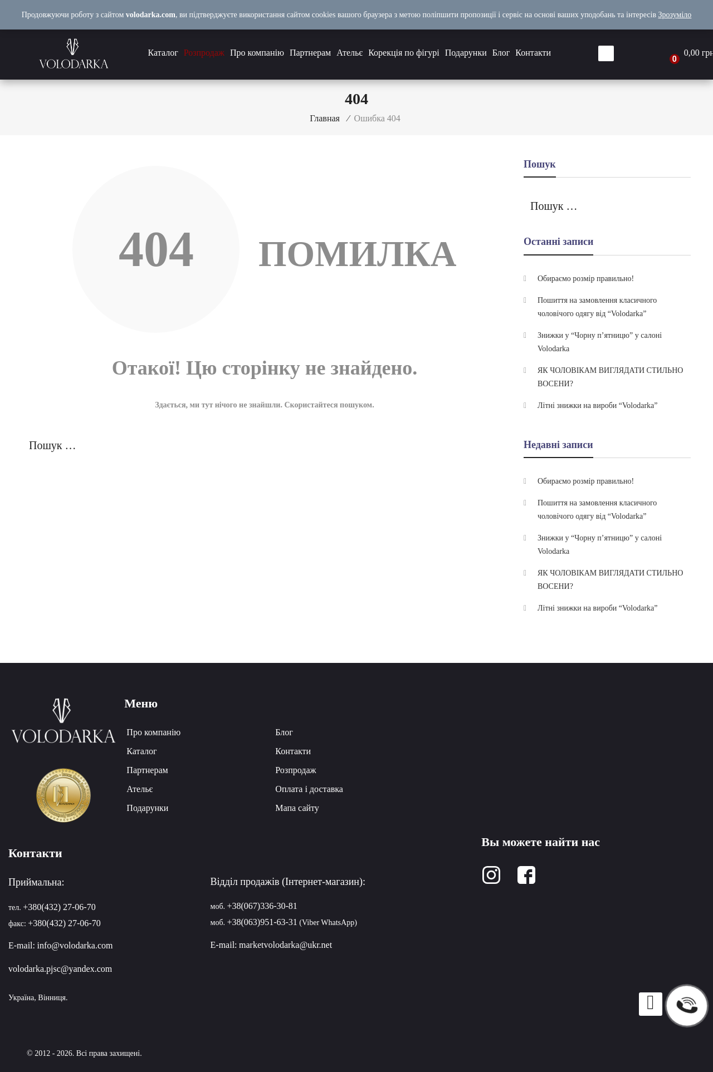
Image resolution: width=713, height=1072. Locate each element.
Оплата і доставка (309, 789)
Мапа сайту (297, 808)
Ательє (349, 52)
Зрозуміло (675, 15)
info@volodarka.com (75, 945)
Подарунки (466, 52)
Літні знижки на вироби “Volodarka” (598, 405)
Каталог (163, 52)
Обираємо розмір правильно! (586, 278)
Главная (325, 118)
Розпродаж (204, 52)
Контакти (533, 52)
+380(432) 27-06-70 (59, 907)
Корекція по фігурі (403, 52)
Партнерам (310, 52)
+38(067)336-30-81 (262, 906)
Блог (501, 52)
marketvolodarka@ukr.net (285, 945)
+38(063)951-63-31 (262, 922)
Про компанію (257, 52)
